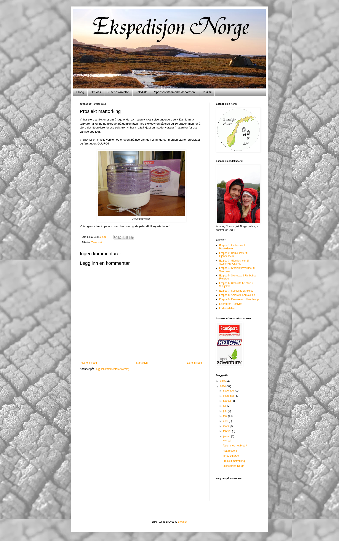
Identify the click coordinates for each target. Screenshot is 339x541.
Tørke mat (96, 242)
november (229, 390)
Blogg (80, 92)
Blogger (182, 521)
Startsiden (142, 362)
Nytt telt (226, 440)
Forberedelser (227, 308)
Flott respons (229, 450)
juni (225, 411)
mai (225, 415)
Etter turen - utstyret (230, 303)
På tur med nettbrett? (234, 445)
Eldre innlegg (194, 362)
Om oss (96, 92)
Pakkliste (142, 92)
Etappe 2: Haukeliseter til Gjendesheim (233, 255)
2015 (223, 381)
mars (226, 426)
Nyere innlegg (89, 362)
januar (227, 436)
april (226, 421)
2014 (223, 386)
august (227, 400)
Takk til (207, 92)
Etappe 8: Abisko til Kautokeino (237, 295)
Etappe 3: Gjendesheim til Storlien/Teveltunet (234, 262)
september (229, 395)
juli (225, 405)
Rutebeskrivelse (118, 92)
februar (227, 431)
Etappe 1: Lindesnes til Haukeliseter (232, 247)
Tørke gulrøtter (231, 455)
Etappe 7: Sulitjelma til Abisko (236, 290)
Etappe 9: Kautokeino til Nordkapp (239, 299)
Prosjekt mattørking (233, 460)
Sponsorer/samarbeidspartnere (175, 92)
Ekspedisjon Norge (233, 465)
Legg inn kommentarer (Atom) (112, 369)
